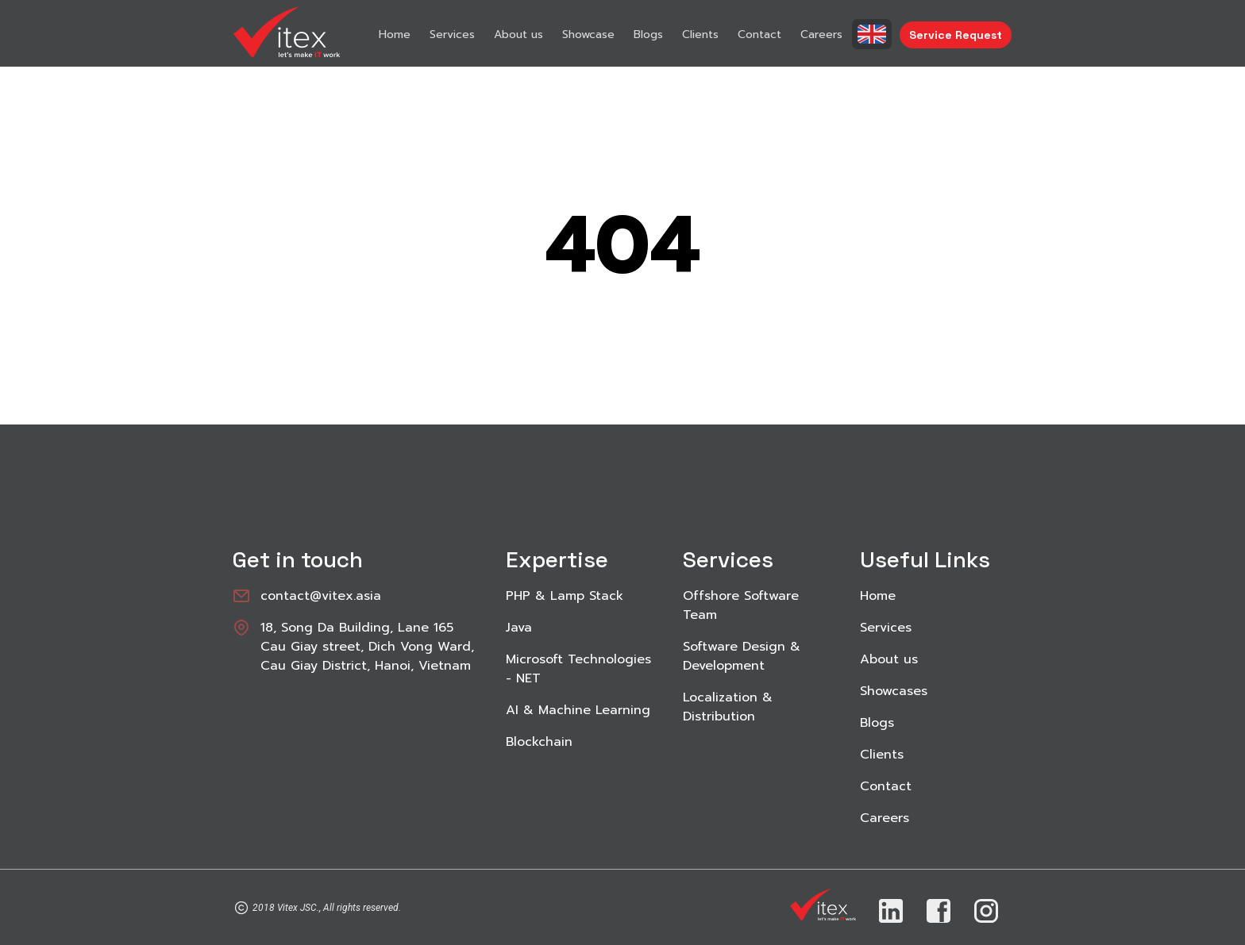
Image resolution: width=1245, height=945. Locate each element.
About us (518, 34)
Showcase (588, 34)
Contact (759, 34)
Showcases (893, 691)
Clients (700, 34)
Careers (821, 34)
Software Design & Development (741, 656)
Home (395, 34)
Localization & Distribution (728, 707)
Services (452, 34)
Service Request (955, 35)
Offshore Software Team (741, 605)
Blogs (648, 34)
